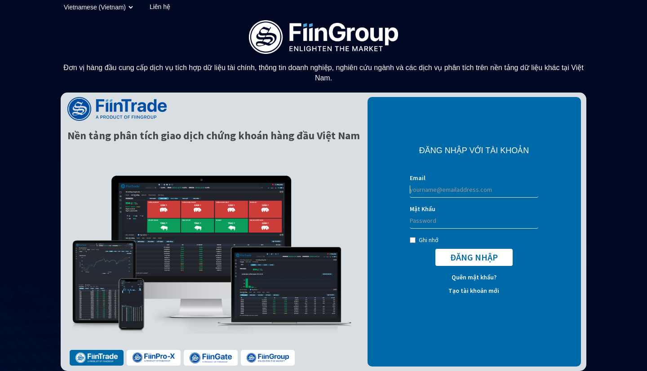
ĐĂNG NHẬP (474, 257)
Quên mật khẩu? (474, 277)
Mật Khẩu (422, 209)
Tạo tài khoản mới (473, 291)
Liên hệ (160, 6)
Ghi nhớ (424, 240)
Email (417, 178)
